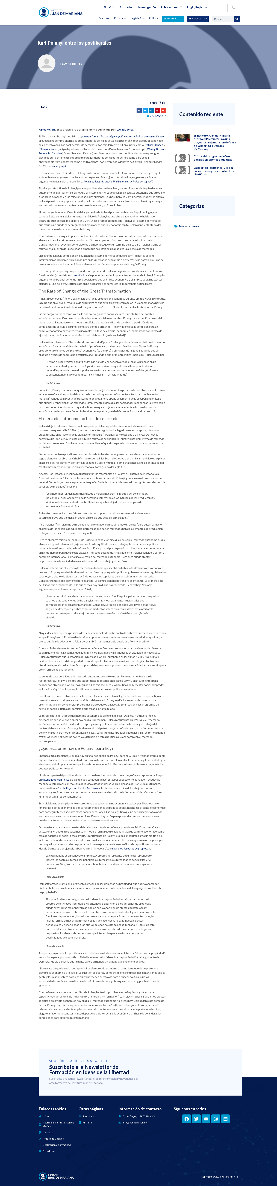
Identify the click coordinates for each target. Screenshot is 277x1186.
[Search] (237, 19)
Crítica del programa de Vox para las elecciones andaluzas (213, 157)
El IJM (109, 7)
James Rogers (47, 129)
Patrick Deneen (154, 144)
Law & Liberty (124, 129)
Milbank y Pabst (48, 149)
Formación (126, 7)
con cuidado (79, 275)
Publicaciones (171, 7)
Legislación (137, 18)
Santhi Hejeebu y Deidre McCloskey (79, 788)
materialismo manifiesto (55, 779)
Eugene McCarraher (50, 153)
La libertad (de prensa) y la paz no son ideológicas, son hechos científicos (214, 171)
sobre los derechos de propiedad (131, 848)
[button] (139, 110)
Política (153, 18)
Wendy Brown (155, 149)
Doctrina (104, 18)
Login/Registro (197, 7)
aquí (55, 166)
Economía (120, 18)
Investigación (147, 7)
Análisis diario (189, 226)
